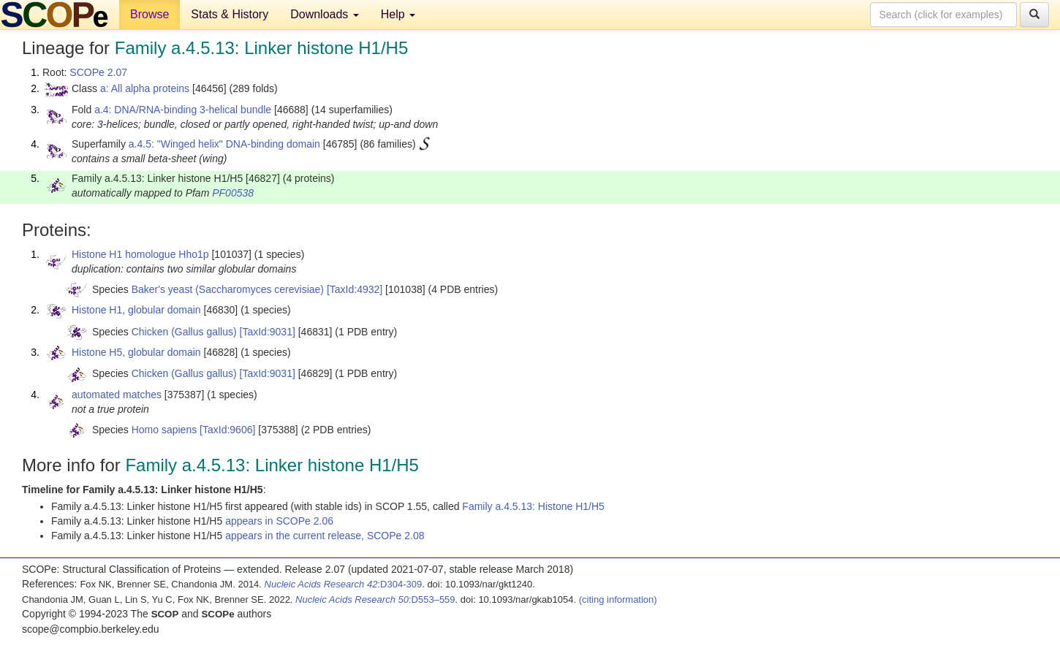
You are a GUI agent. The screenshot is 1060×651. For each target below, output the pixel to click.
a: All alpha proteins (144, 88)
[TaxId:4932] (354, 289)
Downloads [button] (324, 14)
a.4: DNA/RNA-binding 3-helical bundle (182, 109)
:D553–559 (375, 599)
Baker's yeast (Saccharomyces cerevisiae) (228, 289)
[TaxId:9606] (227, 429)
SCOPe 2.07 (98, 72)
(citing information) (618, 599)
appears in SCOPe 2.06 (279, 521)
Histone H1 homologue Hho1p (140, 254)
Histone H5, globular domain (136, 352)
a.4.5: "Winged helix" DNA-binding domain (224, 144)
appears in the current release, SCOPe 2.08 (324, 535)
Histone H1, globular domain (136, 310)
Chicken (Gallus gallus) (184, 332)
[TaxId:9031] (267, 332)
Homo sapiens (164, 429)
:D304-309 (344, 584)
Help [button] (398, 14)
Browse (149, 14)
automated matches (117, 394)
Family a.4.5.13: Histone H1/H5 (533, 506)
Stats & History (229, 14)
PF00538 (233, 193)
